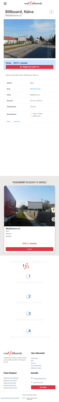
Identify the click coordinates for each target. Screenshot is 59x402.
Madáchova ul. (13, 228)
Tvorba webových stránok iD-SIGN (9, 398)
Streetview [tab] (17, 121)
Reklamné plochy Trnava (10, 388)
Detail (29, 249)
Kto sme (33, 363)
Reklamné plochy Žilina (10, 385)
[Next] (54, 219)
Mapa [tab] (8, 121)
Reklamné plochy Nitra (10, 383)
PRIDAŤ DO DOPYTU (29, 67)
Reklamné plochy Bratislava (11, 378)
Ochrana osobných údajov (29, 395)
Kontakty (43, 387)
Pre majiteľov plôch (36, 365)
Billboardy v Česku (36, 368)
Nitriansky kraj (35, 89)
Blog (32, 360)
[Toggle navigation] (5, 3)
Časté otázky (34, 358)
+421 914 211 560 (38, 382)
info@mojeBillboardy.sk (40, 378)
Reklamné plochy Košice (10, 380)
